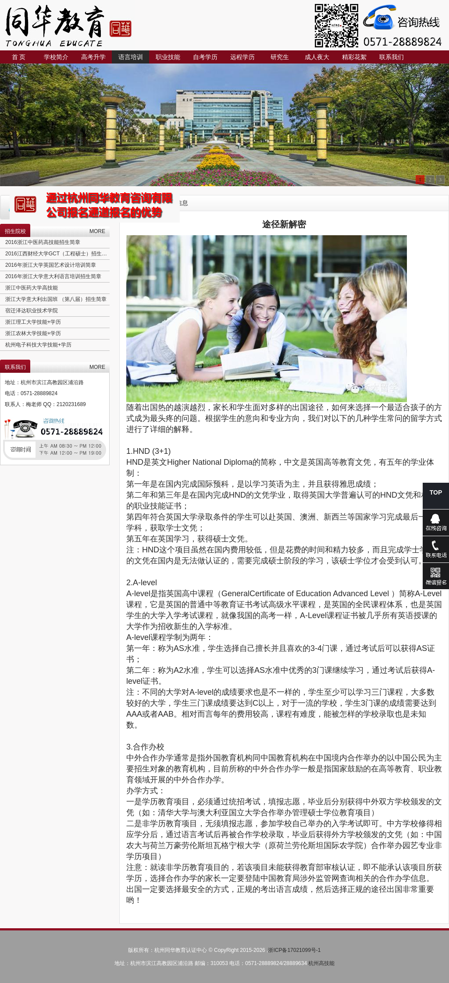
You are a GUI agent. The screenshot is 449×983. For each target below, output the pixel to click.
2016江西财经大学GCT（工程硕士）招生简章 (58, 254)
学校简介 (56, 56)
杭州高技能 (321, 963)
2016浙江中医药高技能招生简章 (42, 242)
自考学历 (205, 56)
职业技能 (168, 56)
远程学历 (242, 56)
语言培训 (130, 56)
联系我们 (391, 56)
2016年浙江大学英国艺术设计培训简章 (50, 265)
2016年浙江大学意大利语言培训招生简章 (53, 276)
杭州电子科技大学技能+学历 (38, 345)
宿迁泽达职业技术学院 (31, 311)
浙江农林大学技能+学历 (33, 333)
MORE (97, 231)
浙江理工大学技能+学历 (33, 322)
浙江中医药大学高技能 (31, 288)
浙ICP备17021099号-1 (294, 950)
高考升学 (93, 56)
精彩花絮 (354, 56)
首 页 (19, 56)
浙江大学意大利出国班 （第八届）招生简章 (56, 299)
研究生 (280, 56)
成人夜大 (317, 56)
